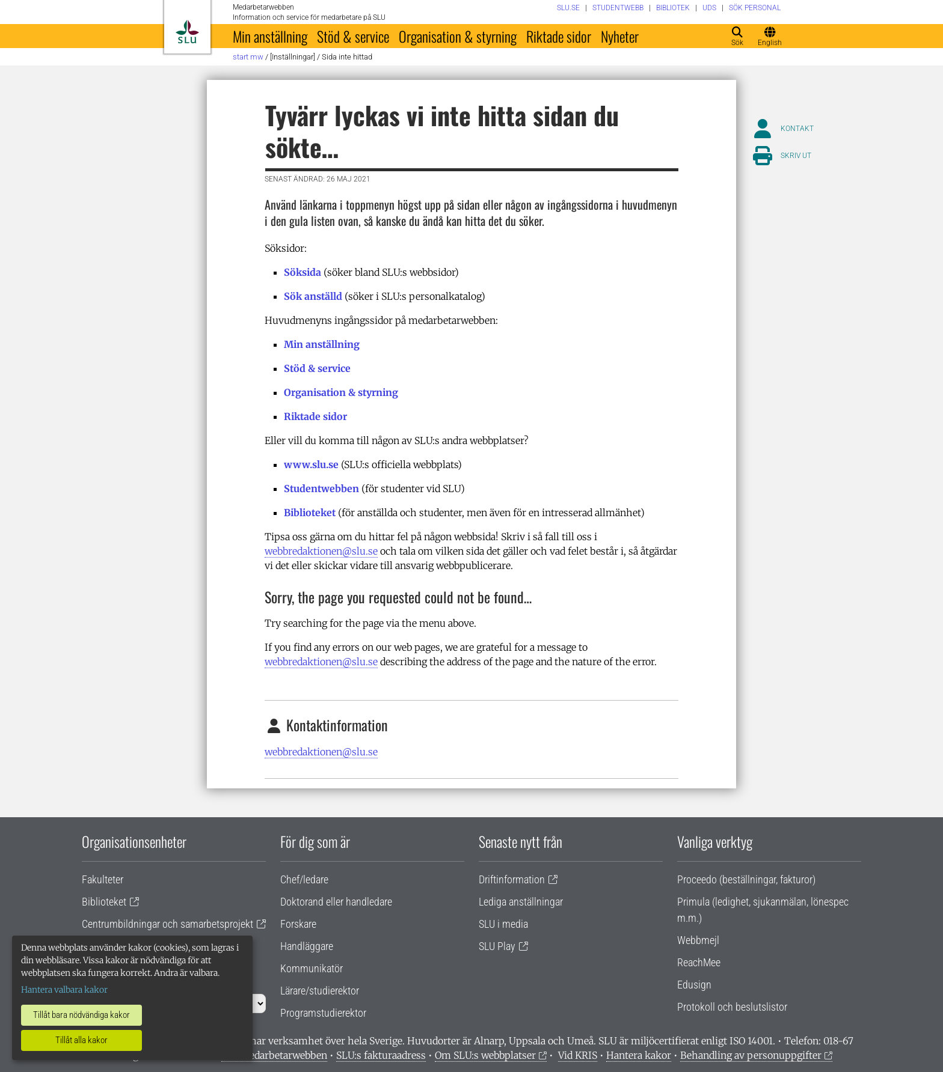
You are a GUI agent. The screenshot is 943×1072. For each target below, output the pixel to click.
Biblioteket (310, 513)
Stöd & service (353, 36)
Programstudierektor (323, 1013)
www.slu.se (311, 464)
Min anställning (270, 36)
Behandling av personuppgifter (751, 1055)
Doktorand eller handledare (336, 901)
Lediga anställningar (521, 901)
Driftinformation (512, 879)
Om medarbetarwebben (274, 1055)
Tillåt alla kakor (81, 1040)
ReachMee (698, 962)
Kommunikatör (311, 968)
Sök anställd (313, 296)
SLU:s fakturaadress (381, 1055)
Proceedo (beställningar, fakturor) (746, 879)
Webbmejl (698, 940)
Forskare (298, 924)
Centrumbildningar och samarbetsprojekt (167, 924)
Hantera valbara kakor (64, 989)
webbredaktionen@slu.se (321, 551)
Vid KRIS (577, 1055)
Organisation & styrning (458, 36)
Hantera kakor (638, 1055)
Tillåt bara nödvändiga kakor (81, 1015)
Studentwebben (321, 489)
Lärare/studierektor (319, 990)
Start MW (248, 56)
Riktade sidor (558, 36)
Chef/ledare (304, 879)
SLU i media (503, 924)
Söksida (302, 272)
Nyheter (620, 36)
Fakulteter (102, 879)
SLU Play (497, 946)
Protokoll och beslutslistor (732, 1006)
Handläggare (306, 946)
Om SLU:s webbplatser (485, 1055)
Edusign (694, 984)
